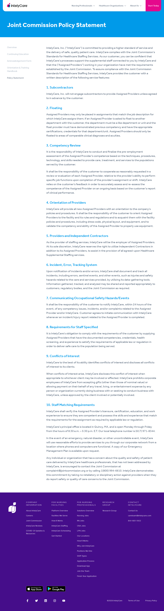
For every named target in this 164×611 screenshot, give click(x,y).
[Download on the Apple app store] (34, 589)
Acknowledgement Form (19, 61)
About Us (134, 5)
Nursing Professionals (82, 5)
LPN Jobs (81, 531)
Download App (83, 566)
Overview (12, 47)
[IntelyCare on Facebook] (27, 601)
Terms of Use (134, 600)
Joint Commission (34, 520)
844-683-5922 (134, 520)
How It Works (57, 520)
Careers (29, 515)
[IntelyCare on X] (36, 601)
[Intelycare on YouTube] (63, 601)
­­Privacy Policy (151, 600)
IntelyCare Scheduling (61, 531)
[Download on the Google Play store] (56, 589)
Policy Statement (15, 78)
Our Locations (83, 536)
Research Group (110, 510)
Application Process (85, 561)
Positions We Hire (84, 551)
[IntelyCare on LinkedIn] (45, 601)
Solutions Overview (85, 510)
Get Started (57, 536)
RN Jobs (80, 520)
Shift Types (82, 556)
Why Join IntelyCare (85, 546)
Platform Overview (60, 510)
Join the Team (83, 571)
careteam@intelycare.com (139, 515)
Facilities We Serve (60, 515)
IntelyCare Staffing (60, 526)
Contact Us (133, 510)
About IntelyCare (33, 510)
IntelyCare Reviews (34, 526)
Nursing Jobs (83, 515)
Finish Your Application (87, 576)
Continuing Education (18, 54)
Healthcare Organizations (111, 5)
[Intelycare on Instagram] (54, 601)
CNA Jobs (81, 526)
